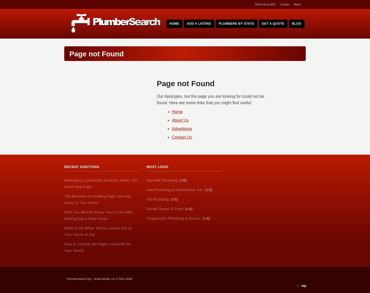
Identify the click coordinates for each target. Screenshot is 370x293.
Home (177, 112)
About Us (180, 120)
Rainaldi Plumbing (162, 180)
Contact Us (182, 137)
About (297, 4)
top (303, 286)
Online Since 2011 (265, 4)
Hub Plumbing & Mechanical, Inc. (174, 190)
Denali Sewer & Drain (164, 209)
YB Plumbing (157, 199)
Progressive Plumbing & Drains (173, 218)
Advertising (182, 129)
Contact (284, 4)
